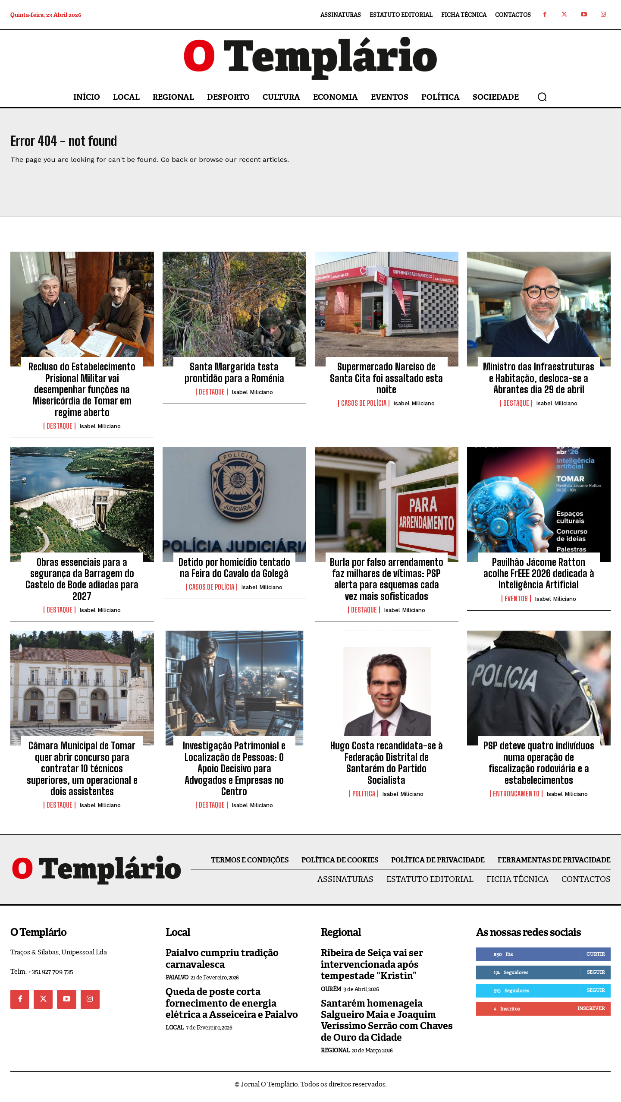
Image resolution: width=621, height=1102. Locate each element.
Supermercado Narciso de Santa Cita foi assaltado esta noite (386, 383)
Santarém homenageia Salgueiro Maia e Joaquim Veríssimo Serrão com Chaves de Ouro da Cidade (387, 1025)
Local (175, 1032)
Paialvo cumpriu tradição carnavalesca (222, 964)
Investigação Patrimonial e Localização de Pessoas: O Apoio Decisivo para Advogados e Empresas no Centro (234, 773)
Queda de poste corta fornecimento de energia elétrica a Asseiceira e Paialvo (232, 1008)
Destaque (59, 431)
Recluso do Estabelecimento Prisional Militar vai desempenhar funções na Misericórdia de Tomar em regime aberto (81, 394)
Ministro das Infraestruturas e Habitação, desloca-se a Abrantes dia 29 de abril (538, 383)
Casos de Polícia (363, 408)
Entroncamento (516, 799)
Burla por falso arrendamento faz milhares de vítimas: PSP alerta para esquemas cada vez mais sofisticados (386, 584)
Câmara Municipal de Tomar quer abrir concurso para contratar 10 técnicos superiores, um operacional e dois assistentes (82, 773)
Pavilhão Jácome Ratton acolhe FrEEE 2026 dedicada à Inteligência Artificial (538, 579)
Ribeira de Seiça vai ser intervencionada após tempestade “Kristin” (372, 969)
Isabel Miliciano (100, 431)
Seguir (596, 977)
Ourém (331, 994)
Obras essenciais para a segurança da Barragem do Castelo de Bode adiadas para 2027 (81, 584)
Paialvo (177, 982)
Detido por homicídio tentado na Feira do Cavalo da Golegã (234, 573)
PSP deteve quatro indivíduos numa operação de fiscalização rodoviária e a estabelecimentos (538, 768)
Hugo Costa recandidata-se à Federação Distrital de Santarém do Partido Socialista (386, 768)
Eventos (516, 603)
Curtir (595, 959)
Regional (335, 1055)
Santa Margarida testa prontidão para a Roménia (234, 377)
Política (363, 799)
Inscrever (591, 1013)
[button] (542, 96)
